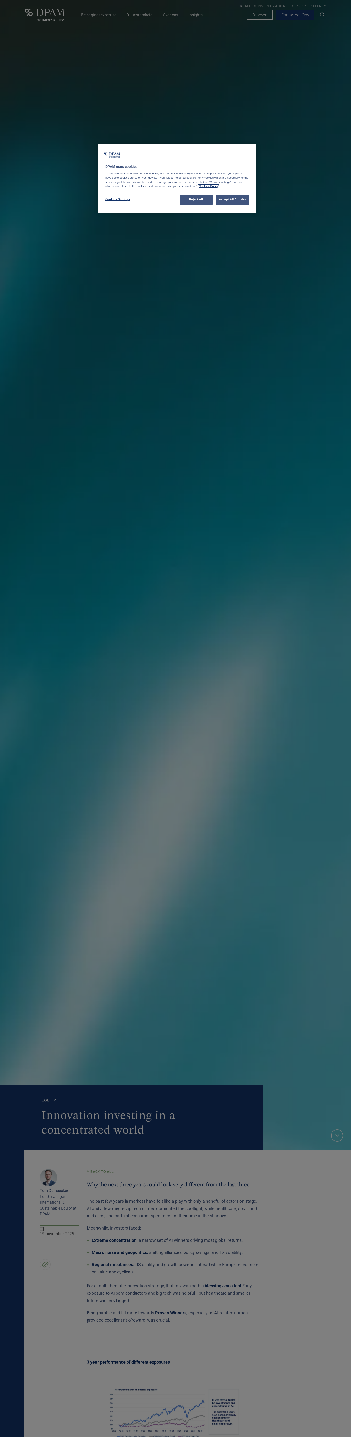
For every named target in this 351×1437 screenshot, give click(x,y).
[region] (177, 178)
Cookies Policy (208, 186)
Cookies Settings (117, 199)
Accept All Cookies (232, 199)
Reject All (196, 199)
